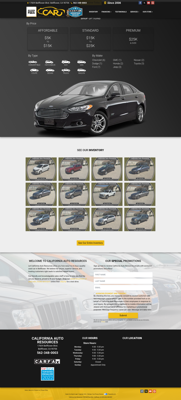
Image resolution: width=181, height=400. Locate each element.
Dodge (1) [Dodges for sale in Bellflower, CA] (97, 63)
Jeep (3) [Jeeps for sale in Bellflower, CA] (117, 67)
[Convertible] (34, 63)
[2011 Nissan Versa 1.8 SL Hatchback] (106, 219)
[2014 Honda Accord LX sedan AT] (41, 194)
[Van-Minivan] (81, 63)
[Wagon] (81, 71)
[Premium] (133, 38)
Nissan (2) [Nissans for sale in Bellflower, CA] (139, 60)
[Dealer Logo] (54, 12)
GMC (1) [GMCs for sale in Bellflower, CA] (117, 60)
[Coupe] (34, 71)
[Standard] (90, 38)
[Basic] (48, 38)
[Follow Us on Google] (152, 3)
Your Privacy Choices (99, 394)
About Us (31, 390)
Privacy (103, 321)
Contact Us (37, 390)
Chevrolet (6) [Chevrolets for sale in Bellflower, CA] (98, 60)
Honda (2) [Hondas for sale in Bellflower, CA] (118, 63)
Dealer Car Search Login (71, 394)
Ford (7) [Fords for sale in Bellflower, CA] (96, 67)
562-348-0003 (80, 3)
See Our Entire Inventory (90, 243)
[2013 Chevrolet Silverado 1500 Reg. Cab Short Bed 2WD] (106, 194)
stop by (63, 282)
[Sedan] (50, 71)
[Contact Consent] (94, 293)
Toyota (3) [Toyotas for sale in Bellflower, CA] (139, 63)
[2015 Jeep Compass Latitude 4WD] (74, 169)
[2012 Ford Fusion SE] (74, 219)
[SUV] (66, 63)
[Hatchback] (50, 63)
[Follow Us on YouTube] (148, 3)
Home (26, 390)
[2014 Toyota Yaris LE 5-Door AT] (106, 169)
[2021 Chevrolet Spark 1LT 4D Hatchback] (41, 169)
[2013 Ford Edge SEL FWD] (74, 194)
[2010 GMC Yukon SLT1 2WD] (139, 219)
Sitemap (89, 394)
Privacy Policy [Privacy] (44, 390)
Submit (123, 315)
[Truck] (66, 71)
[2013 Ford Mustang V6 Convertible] (139, 194)
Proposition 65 (112, 394)
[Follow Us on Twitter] (144, 3)
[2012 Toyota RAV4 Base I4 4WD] (41, 219)
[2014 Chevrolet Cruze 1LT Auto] (139, 169)
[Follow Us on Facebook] (140, 3)
